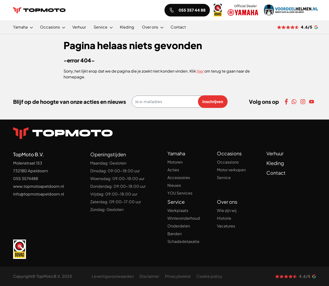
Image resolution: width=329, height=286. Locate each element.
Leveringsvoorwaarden (113, 276)
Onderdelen (178, 225)
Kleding (275, 163)
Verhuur (275, 153)
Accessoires (178, 177)
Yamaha (176, 153)
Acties (173, 169)
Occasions (229, 153)
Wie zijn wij (227, 210)
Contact (276, 173)
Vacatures (226, 225)
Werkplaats (177, 210)
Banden (174, 233)
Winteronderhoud (183, 218)
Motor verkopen (231, 169)
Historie (224, 218)
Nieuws (174, 185)
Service (224, 177)
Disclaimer (149, 276)
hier (200, 71)
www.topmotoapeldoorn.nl (38, 186)
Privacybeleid (177, 276)
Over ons (227, 202)
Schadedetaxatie (183, 241)
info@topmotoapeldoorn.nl (38, 193)
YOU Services (179, 193)
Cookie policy (209, 276)
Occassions (228, 162)
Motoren (175, 162)
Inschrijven (212, 101)
